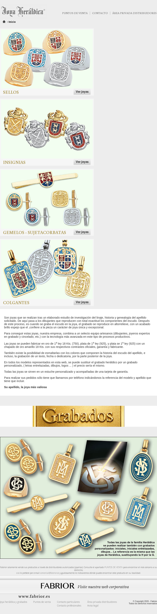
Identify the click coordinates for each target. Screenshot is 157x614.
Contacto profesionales (69, 605)
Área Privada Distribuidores (134, 13)
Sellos (11, 92)
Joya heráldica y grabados (13, 602)
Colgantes (16, 302)
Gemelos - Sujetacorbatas (34, 232)
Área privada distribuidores (102, 602)
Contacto (100, 13)
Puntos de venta (75, 13)
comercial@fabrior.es (49, 573)
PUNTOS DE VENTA (113, 567)
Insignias (14, 162)
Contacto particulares (68, 602)
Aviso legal (92, 605)
